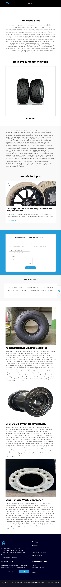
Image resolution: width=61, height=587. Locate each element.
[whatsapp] (59, 291)
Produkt (34, 572)
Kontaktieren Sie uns (38, 568)
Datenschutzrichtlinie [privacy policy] (9, 584)
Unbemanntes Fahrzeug (39, 553)
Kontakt (41, 582)
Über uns (34, 565)
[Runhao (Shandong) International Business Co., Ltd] (8, 3)
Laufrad (34, 548)
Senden (30, 268)
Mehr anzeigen (11, 221)
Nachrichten (35, 570)
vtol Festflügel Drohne (15, 287)
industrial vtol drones (15, 294)
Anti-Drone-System (37, 555)
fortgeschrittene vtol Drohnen (17, 291)
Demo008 (30, 118)
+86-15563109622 (12, 555)
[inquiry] (59, 287)
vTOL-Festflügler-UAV (33, 287)
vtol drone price (48, 287)
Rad (33, 551)
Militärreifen (35, 546)
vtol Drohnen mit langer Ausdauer (42, 291)
